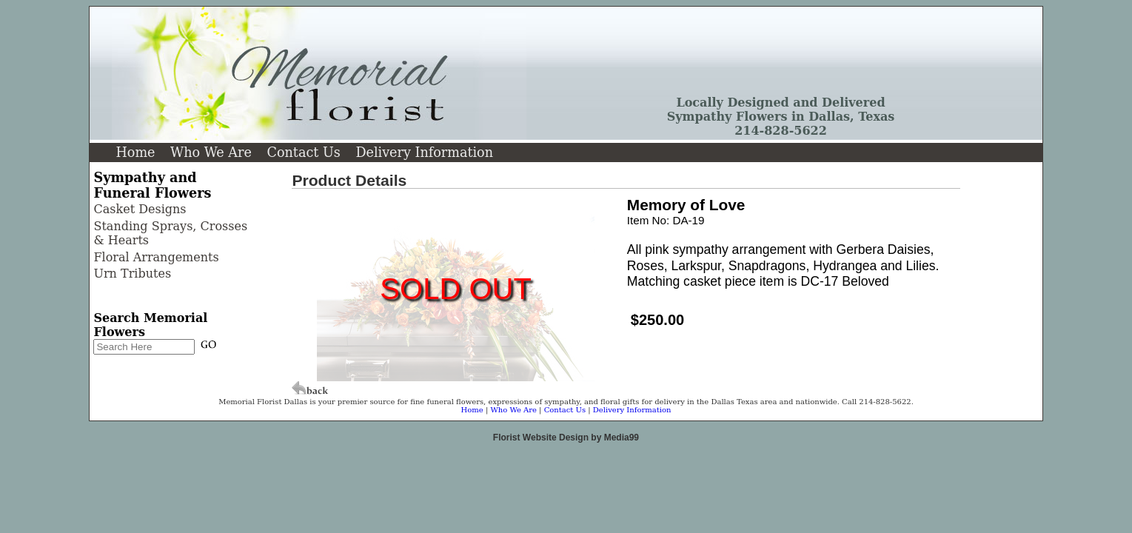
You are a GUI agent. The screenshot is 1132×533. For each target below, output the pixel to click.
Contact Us (303, 152)
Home (135, 152)
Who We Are (211, 152)
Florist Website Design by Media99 (566, 437)
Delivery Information (424, 152)
